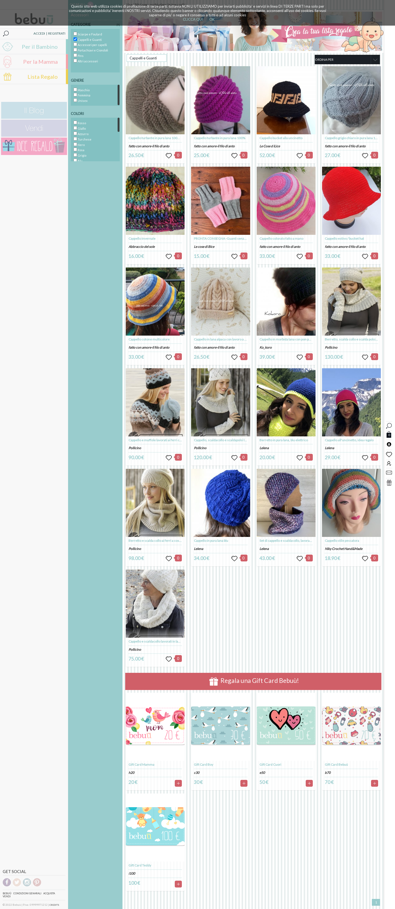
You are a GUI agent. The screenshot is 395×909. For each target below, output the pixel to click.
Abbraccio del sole (141, 247)
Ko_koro (265, 347)
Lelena (198, 549)
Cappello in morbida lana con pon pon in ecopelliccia (296, 339)
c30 (196, 773)
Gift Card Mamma (141, 764)
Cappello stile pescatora (342, 541)
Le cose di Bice (204, 247)
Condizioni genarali (27, 893)
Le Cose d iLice (269, 146)
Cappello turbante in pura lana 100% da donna (161, 138)
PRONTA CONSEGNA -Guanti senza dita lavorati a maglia (234, 238)
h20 (131, 773)
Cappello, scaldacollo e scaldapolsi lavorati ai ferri (229, 440)
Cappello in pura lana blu (211, 541)
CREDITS (54, 905)
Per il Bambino (40, 46)
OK (212, 19)
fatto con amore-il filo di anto (148, 146)
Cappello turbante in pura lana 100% (219, 138)
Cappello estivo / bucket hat (344, 238)
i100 (131, 873)
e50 (262, 773)
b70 (327, 773)
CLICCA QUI (193, 19)
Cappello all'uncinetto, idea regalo (349, 440)
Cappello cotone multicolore (149, 339)
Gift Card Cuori (270, 764)
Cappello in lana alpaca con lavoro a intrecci (224, 339)
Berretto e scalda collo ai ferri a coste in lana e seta (164, 541)
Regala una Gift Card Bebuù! (254, 681)
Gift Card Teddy (139, 865)
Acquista (49, 893)
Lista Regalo (42, 76)
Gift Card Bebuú (336, 764)
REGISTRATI (56, 33)
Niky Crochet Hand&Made (343, 549)
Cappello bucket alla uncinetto (280, 138)
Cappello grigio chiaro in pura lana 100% (353, 138)
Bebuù (7, 893)
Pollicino (134, 448)
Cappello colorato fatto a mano (281, 238)
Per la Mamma (40, 61)
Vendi (7, 896)
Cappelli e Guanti (143, 58)
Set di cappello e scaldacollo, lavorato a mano (291, 541)
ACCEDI (39, 33)
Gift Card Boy (203, 764)
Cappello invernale (141, 238)
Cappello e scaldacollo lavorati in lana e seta (159, 641)
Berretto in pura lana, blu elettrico (283, 440)
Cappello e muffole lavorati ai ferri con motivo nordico (167, 440)
